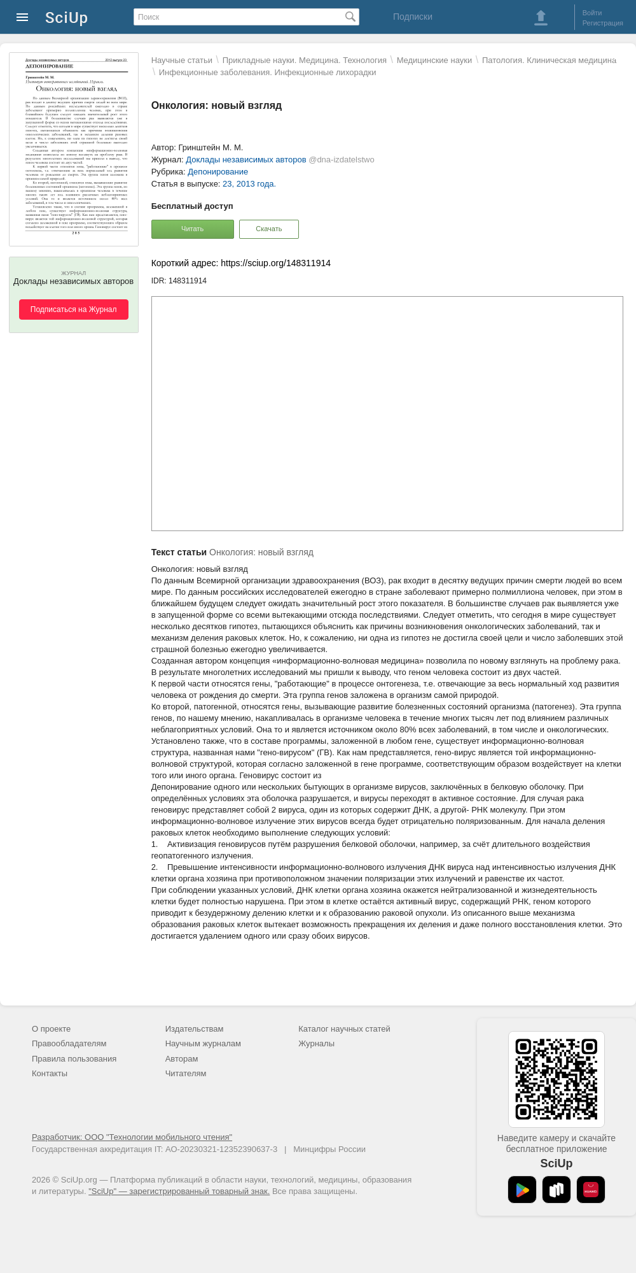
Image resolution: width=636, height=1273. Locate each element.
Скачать (269, 228)
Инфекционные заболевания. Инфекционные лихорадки (268, 72)
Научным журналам (203, 1043)
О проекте (51, 1029)
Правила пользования (74, 1058)
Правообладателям (69, 1043)
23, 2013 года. (249, 183)
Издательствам (194, 1029)
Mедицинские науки (435, 60)
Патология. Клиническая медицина (549, 60)
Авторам (181, 1058)
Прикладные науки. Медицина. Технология (305, 60)
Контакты (49, 1073)
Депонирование (218, 171)
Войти (592, 13)
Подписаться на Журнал (74, 309)
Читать (192, 228)
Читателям (186, 1073)
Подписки (412, 16)
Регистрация (603, 23)
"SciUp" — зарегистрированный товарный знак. (179, 1191)
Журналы (316, 1043)
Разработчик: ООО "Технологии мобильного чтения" (132, 1137)
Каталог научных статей (344, 1029)
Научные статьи (181, 60)
